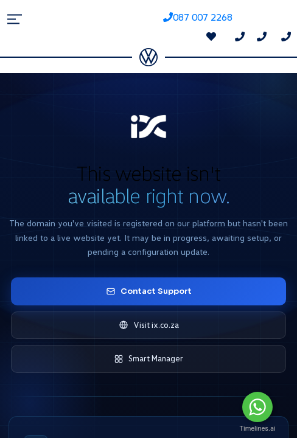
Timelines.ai (257, 428)
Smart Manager (148, 358)
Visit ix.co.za (149, 325)
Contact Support (149, 291)
